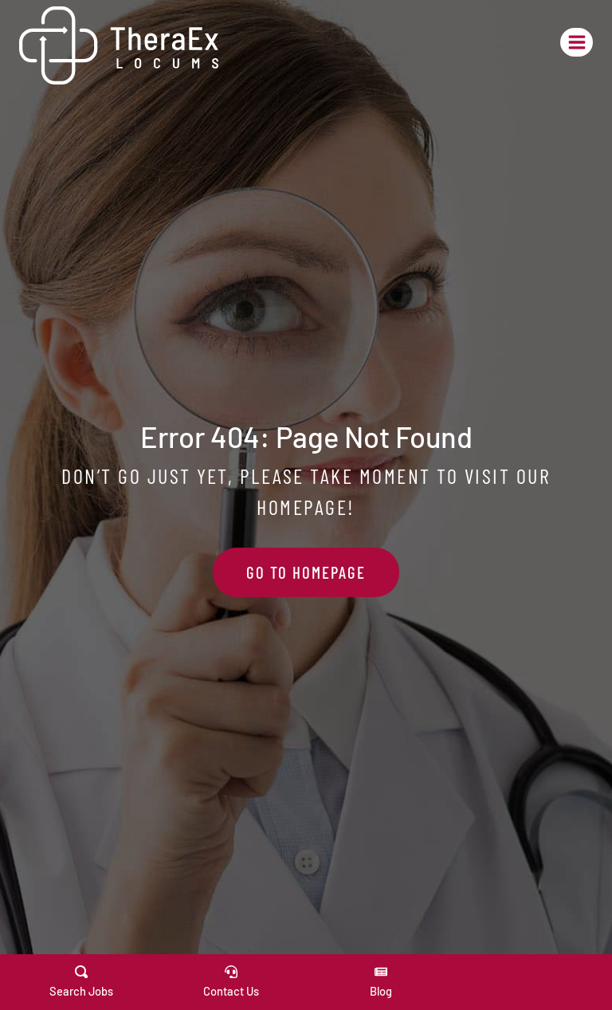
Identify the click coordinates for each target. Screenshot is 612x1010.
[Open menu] (576, 42)
